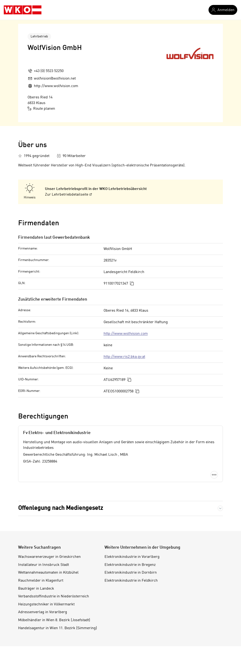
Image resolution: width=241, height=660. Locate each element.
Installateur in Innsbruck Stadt (43, 565)
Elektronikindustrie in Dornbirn (130, 573)
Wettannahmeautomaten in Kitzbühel (48, 573)
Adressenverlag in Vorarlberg (42, 612)
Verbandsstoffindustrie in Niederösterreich (53, 596)
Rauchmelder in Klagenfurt (40, 581)
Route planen (41, 108)
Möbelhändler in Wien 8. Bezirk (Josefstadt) (54, 620)
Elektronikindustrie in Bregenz (130, 565)
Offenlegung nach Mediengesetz (60, 508)
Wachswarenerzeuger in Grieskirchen (49, 557)
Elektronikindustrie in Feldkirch (131, 581)
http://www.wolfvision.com (126, 334)
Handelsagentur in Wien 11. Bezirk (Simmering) (57, 628)
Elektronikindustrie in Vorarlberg (132, 557)
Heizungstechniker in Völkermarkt (46, 604)
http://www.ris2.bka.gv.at (124, 357)
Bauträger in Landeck (36, 589)
